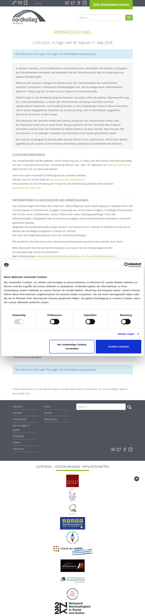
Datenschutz (50, 419)
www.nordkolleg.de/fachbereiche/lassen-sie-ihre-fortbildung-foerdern (76, 256)
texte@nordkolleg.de (119, 164)
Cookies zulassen (118, 346)
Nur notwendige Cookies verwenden (72, 346)
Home (47, 406)
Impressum (19, 448)
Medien (17, 442)
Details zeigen (126, 333)
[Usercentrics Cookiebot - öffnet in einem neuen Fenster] (126, 264)
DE (39, 3)
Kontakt (48, 412)
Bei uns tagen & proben (21, 427)
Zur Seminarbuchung (111, 5)
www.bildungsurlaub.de (26, 187)
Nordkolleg (18, 436)
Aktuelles (17, 406)
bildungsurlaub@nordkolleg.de (67, 179)
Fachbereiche (20, 419)
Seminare (18, 412)
